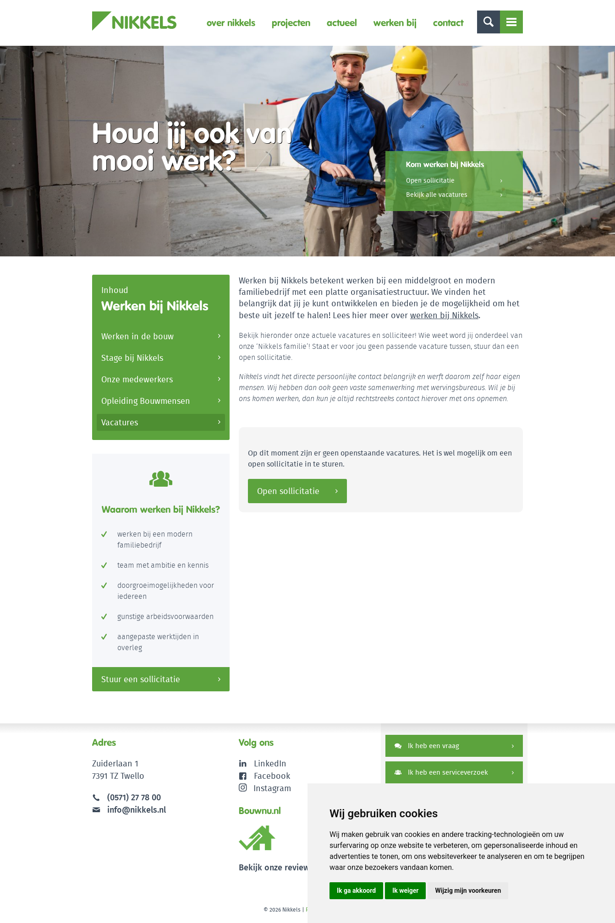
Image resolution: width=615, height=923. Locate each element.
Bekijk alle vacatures (436, 194)
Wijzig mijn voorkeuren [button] (468, 890)
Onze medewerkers (137, 379)
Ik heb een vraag (427, 745)
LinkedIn (270, 763)
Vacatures (119, 422)
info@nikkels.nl (129, 809)
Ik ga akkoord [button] (356, 890)
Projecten (291, 22)
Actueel (342, 22)
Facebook (272, 776)
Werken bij (395, 22)
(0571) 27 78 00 (134, 797)
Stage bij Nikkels (132, 358)
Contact (448, 22)
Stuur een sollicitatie (140, 679)
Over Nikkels (231, 22)
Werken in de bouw (137, 336)
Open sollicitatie (430, 180)
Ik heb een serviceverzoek (441, 772)
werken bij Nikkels (444, 315)
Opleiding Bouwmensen (145, 401)
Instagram (265, 788)
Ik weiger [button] (405, 890)
